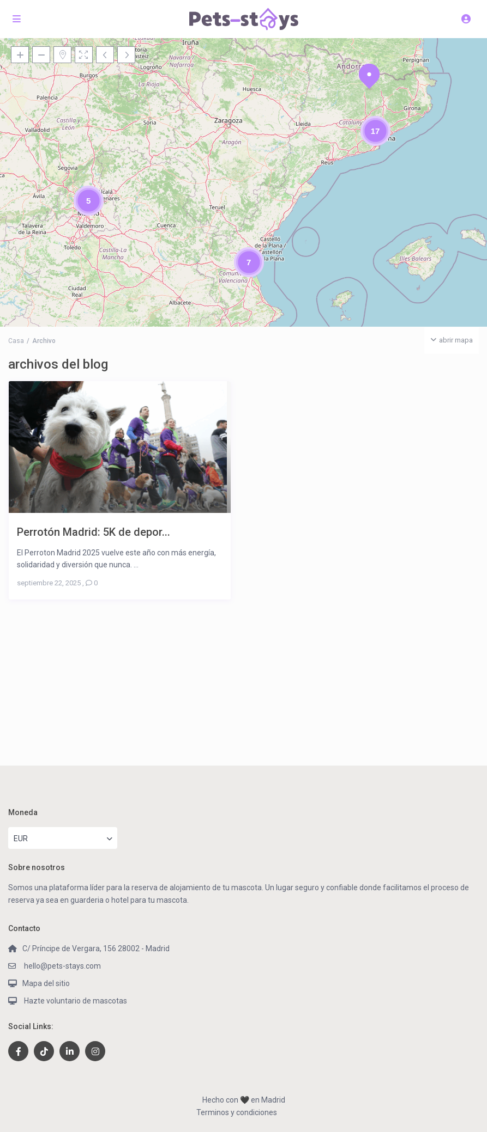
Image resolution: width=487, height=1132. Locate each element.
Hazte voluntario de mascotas (74, 1000)
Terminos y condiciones (236, 1112)
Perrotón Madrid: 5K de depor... (93, 531)
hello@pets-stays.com (61, 966)
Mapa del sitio (46, 983)
